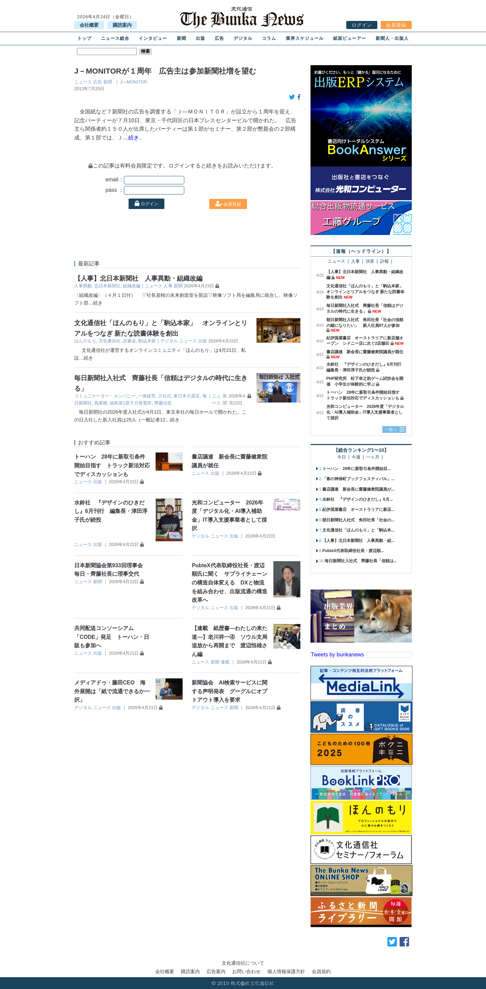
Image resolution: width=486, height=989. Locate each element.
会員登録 (396, 25)
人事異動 (83, 285)
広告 (219, 38)
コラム (269, 38)
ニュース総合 (115, 38)
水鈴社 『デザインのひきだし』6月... (357, 499)
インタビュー (153, 38)
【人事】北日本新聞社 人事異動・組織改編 (138, 278)
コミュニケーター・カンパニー (105, 395)
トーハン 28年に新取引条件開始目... (356, 468)
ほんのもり (85, 340)
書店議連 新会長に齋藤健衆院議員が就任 (364, 351)
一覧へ (391, 429)
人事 (168, 285)
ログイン (362, 25)
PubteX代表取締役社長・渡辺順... (353, 550)
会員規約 (321, 971)
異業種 (100, 403)
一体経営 (147, 395)
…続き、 (133, 137)
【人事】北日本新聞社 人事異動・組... (358, 540)
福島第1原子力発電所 (131, 403)
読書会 (129, 340)
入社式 (164, 395)
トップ (84, 38)
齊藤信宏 (163, 403)
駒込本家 (147, 340)
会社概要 (89, 25)
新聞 (181, 38)
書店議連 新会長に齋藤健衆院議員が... (358, 489)
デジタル (243, 38)
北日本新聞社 (107, 285)
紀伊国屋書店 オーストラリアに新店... (358, 509)
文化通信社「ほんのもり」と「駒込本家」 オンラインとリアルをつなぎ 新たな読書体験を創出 (366, 292)
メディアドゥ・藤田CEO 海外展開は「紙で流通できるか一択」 (112, 691)
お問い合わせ (246, 971)
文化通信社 (109, 340)
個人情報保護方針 (286, 971)
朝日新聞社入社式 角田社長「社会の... (358, 520)
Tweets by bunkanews (337, 654)
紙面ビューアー (349, 38)
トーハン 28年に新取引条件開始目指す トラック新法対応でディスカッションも (112, 465)
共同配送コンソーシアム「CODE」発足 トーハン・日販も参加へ (111, 636)
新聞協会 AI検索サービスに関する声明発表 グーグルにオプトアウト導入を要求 (229, 691)
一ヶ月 (372, 457)
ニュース (83, 81)
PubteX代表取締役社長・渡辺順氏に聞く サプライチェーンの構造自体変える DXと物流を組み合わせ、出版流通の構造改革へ (229, 583)
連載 (225, 662)
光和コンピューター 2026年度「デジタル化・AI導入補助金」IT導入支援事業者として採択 (365, 412)
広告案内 (216, 971)
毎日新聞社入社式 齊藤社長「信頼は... (361, 560)
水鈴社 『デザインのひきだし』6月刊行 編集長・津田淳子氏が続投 (110, 511)
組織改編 (131, 285)
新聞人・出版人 (392, 38)
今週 (356, 457)
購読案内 (122, 25)
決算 (370, 261)
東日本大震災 (186, 395)
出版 (200, 38)
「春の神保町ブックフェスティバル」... (358, 478)
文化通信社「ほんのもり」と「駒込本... (358, 530)
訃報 (384, 261)
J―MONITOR (133, 81)
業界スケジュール (305, 38)
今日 (341, 457)
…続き (95, 303)
